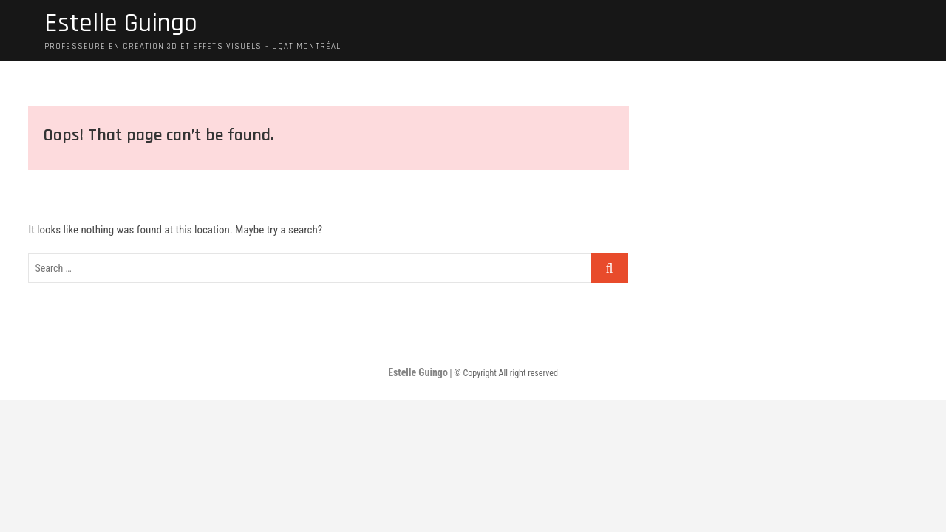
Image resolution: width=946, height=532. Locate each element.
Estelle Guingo (120, 23)
